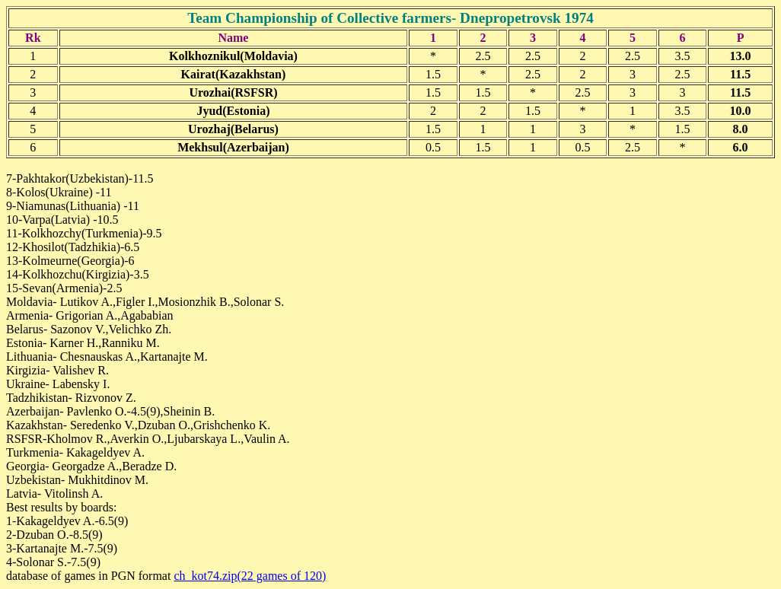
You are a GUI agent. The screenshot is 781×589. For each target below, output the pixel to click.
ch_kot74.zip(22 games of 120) (250, 575)
